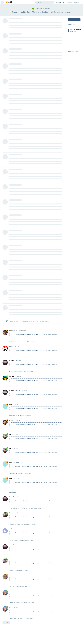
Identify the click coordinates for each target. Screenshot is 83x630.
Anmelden (26, 334)
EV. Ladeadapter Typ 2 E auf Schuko (33, 321)
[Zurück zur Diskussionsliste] (2, 2)
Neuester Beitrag (73, 51)
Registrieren (35, 334)
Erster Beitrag (72, 24)
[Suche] (44, 2)
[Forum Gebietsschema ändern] (58, 2)
